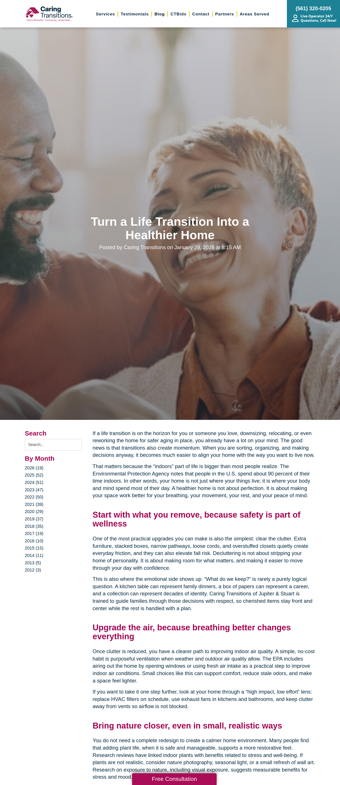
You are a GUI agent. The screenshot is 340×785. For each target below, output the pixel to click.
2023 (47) (34, 489)
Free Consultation (174, 779)
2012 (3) (33, 570)
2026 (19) (34, 467)
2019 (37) (34, 519)
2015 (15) (34, 548)
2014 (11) (34, 555)
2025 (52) (34, 475)
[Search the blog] (53, 444)
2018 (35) (34, 526)
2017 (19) (34, 533)
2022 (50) (34, 497)
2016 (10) (34, 540)
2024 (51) (34, 482)
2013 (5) (33, 562)
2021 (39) (34, 504)
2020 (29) (34, 511)
